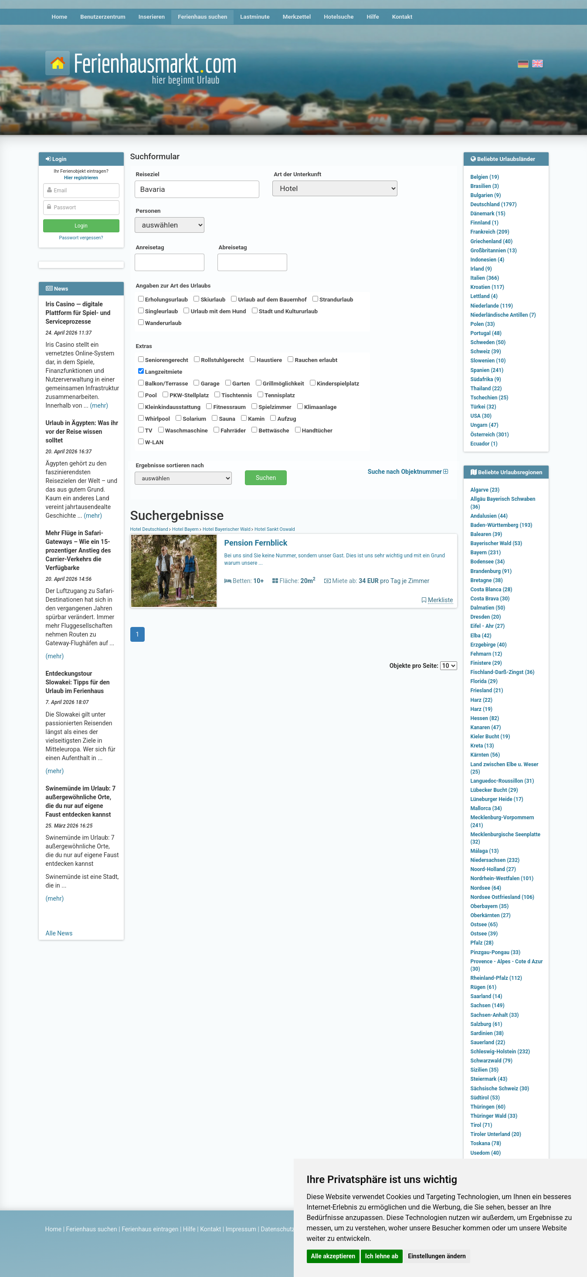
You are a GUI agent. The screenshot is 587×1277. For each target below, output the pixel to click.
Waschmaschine (183, 430)
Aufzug (283, 418)
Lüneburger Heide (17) (497, 799)
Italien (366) (485, 278)
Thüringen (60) (488, 1107)
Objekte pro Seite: (423, 665)
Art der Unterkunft (297, 174)
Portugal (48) (486, 333)
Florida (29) (484, 681)
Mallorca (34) (486, 808)
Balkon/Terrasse (163, 383)
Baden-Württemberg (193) (502, 525)
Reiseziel (147, 174)
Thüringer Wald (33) (494, 1116)
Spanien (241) (487, 370)
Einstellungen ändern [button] (437, 1256)
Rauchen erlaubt (312, 359)
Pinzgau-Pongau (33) (496, 952)
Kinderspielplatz (334, 383)
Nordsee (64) (486, 888)
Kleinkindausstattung (169, 406)
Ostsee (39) (484, 934)
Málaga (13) (485, 851)
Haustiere (266, 359)
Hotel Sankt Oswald (274, 529)
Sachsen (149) (488, 1005)
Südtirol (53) (485, 1098)
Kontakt (402, 16)
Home (60, 16)
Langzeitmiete (160, 371)
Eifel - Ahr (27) (488, 626)
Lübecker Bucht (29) (494, 790)
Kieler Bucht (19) (490, 737)
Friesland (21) (487, 690)
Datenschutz (278, 1229)
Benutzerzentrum (103, 16)
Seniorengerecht (163, 359)
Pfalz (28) (482, 943)
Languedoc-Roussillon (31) (502, 781)
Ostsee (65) (484, 925)
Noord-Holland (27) (493, 869)
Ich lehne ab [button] (381, 1256)
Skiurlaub (209, 299)
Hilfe (372, 16)
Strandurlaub (332, 299)
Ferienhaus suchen (202, 16)
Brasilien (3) (485, 186)
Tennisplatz (276, 395)
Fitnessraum (226, 406)
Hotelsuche (338, 16)
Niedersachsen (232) (495, 860)
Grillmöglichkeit (280, 383)
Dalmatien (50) (488, 608)
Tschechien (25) (490, 398)
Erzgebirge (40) (489, 645)
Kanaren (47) (486, 727)
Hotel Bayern (185, 529)
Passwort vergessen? (81, 238)
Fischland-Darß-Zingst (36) (503, 672)
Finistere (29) (486, 663)
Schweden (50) (488, 342)
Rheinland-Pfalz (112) (496, 978)
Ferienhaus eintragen (150, 1229)
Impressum (241, 1229)
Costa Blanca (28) (491, 590)
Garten (237, 383)
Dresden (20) (486, 617)
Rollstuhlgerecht (219, 359)
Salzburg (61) (486, 1024)
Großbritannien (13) (494, 251)
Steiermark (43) (489, 1079)
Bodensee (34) (488, 562)
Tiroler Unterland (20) (496, 1134)
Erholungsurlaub (163, 299)
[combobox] (197, 189)
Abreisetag (233, 247)
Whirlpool (154, 418)
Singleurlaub (158, 311)
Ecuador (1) (484, 444)
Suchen (266, 477)
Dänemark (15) (488, 214)
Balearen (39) (486, 534)
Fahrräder (230, 430)
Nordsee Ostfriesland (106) (503, 897)
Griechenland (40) (492, 241)
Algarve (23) (485, 490)
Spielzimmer (271, 406)
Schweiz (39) (486, 352)
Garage (206, 383)
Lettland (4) (484, 296)
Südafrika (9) (486, 379)
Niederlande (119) (492, 306)
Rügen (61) (484, 987)
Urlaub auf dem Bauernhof (269, 299)
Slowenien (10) (488, 361)
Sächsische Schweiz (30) (500, 1089)
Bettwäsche (270, 430)
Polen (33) (483, 324)
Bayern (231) (486, 553)
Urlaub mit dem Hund (214, 311)
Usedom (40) (486, 1153)
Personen (148, 211)
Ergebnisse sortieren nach (170, 465)
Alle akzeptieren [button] (333, 1256)
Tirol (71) (481, 1125)
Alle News (59, 933)
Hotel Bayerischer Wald (226, 529)
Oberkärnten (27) (491, 915)
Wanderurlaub (160, 322)
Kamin (253, 418)
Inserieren (152, 16)
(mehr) (99, 405)
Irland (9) (481, 269)
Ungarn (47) (485, 425)
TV (145, 430)
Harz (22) (482, 700)
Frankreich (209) (490, 232)
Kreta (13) (482, 746)
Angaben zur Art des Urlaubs (173, 285)
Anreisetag (150, 247)
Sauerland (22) (488, 1042)
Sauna (223, 418)
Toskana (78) (486, 1143)
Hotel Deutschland (150, 529)
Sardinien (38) (487, 1033)
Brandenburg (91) (491, 571)
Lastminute (254, 16)
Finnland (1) (485, 223)
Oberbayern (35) (490, 906)
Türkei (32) (483, 407)
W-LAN (151, 442)
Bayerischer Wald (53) (497, 543)
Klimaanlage (317, 406)
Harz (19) (482, 709)
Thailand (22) (486, 388)
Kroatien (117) (488, 287)
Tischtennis (233, 395)
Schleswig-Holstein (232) (500, 1052)
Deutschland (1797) (494, 204)
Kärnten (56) (485, 755)
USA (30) (481, 416)
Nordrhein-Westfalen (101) (502, 878)
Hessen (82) (485, 718)
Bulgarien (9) (486, 195)
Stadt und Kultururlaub (285, 311)
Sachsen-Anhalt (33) (495, 1015)
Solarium (191, 418)
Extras (144, 346)
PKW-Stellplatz (186, 395)
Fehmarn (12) (486, 654)
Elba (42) (481, 636)
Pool (147, 395)
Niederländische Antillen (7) (503, 315)
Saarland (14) (486, 996)
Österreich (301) (490, 435)
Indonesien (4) (488, 260)
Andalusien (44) (489, 516)
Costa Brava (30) (490, 599)
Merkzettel (297, 16)
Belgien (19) (485, 177)
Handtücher (314, 430)
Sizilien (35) (485, 1070)
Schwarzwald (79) (491, 1061)
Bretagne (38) (487, 580)
